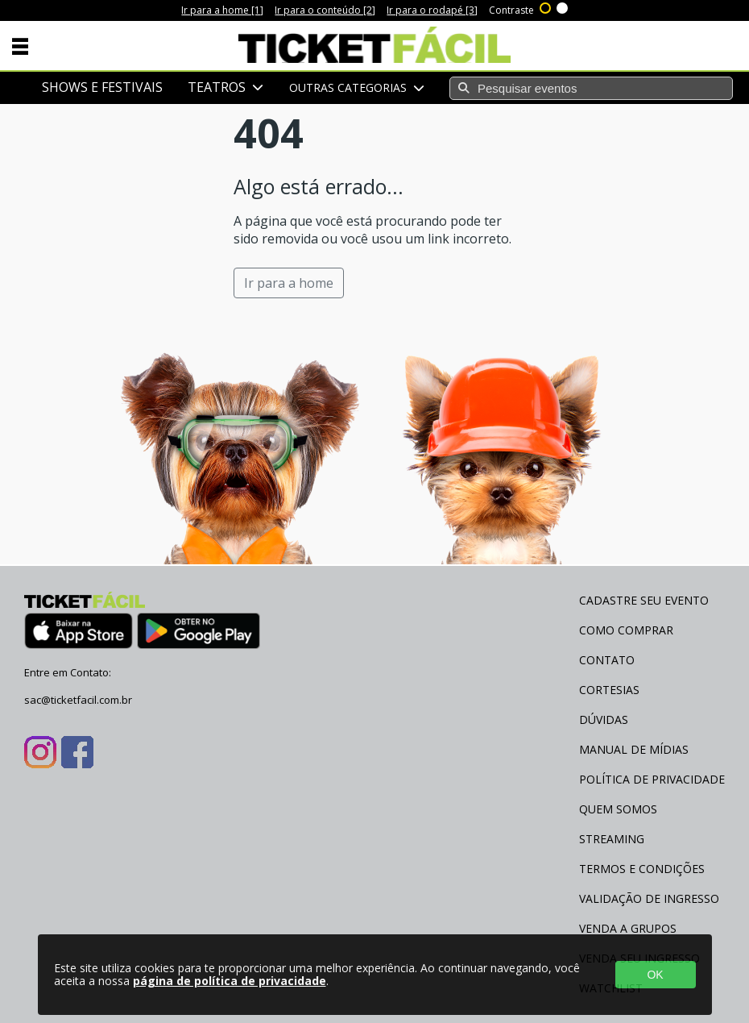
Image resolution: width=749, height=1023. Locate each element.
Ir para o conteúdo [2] (325, 10)
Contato (607, 659)
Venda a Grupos (628, 928)
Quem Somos (618, 809)
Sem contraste (563, 6)
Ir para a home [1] (222, 10)
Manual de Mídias (634, 749)
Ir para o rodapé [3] (432, 10)
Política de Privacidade (652, 779)
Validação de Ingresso (649, 898)
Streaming (611, 838)
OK (655, 974)
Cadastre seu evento (644, 600)
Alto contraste (546, 6)
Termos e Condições (642, 868)
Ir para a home (288, 283)
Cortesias (609, 689)
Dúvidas (603, 719)
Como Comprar (626, 630)
